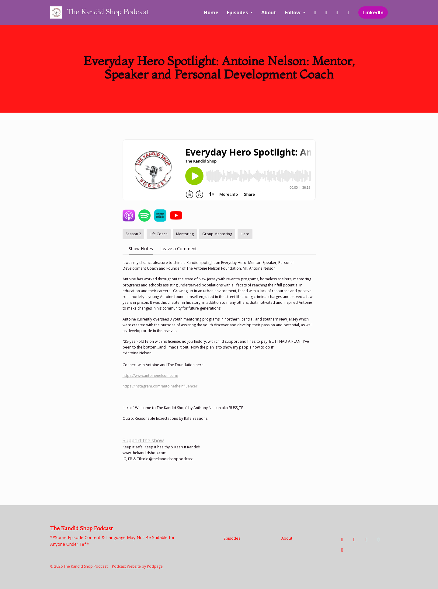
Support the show (143, 440)
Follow (293, 12)
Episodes (238, 12)
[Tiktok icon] (366, 539)
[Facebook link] (315, 12)
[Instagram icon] (354, 539)
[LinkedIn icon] (342, 550)
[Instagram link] (326, 12)
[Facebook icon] (342, 539)
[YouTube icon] (379, 539)
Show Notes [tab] (141, 248)
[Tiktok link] (337, 12)
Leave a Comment (178, 248)
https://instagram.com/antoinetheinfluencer (160, 386)
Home (211, 12)
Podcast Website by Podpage (137, 566)
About (268, 12)
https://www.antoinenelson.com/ (150, 375)
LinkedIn (373, 12)
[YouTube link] (347, 12)
